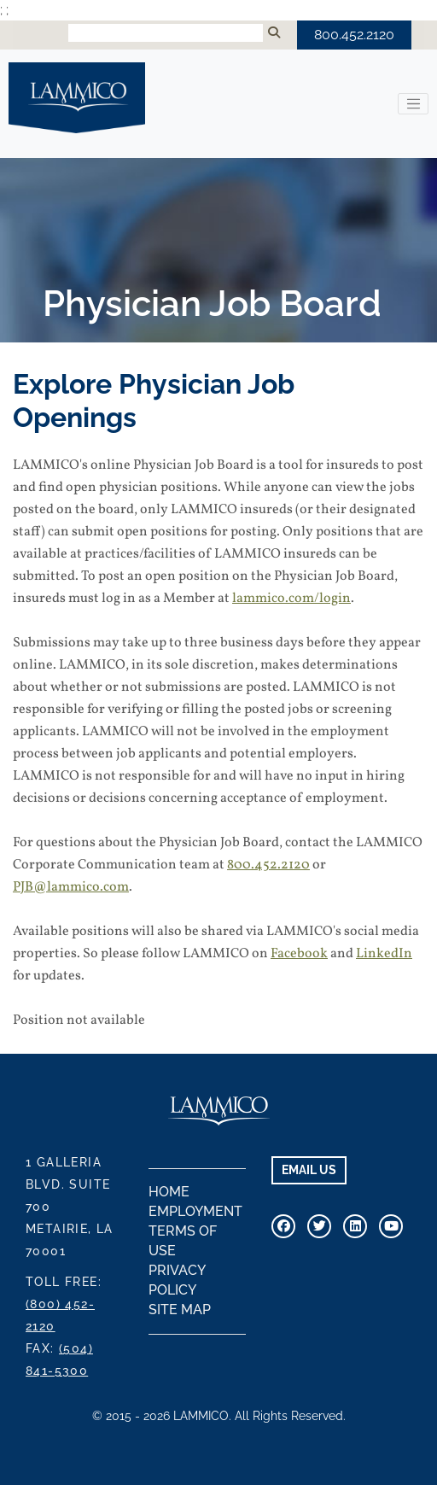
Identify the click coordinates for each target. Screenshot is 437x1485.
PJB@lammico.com (71, 887)
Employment (195, 1211)
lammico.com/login (291, 598)
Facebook (299, 953)
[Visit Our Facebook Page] (283, 1226)
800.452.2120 (354, 34)
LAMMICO (77, 97)
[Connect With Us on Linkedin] (355, 1226)
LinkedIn (384, 953)
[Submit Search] (274, 33)
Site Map (180, 1309)
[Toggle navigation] (413, 104)
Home (169, 1192)
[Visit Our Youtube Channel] (391, 1226)
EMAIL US (309, 1170)
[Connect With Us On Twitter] (319, 1226)
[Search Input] (165, 33)
